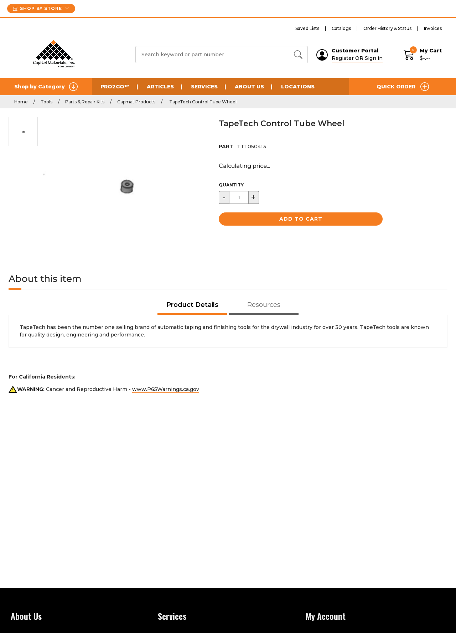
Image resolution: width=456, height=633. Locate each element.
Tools (46, 101)
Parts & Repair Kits (84, 101)
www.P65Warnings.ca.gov (165, 389)
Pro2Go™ (115, 86)
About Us (249, 86)
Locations (298, 86)
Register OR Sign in (357, 58)
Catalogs (341, 28)
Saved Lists (307, 28)
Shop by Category (46, 86)
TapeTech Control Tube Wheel (202, 101)
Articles (160, 86)
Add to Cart (300, 219)
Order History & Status (387, 28)
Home (21, 101)
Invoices (433, 28)
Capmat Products (136, 101)
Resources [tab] (263, 305)
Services (204, 86)
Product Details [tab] (192, 305)
